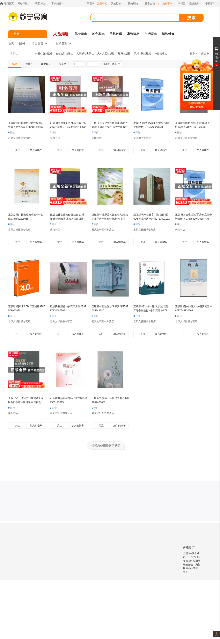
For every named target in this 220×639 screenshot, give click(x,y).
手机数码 (116, 34)
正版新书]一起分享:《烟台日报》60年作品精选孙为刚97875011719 (151, 218)
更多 (194, 53)
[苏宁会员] (150, 3)
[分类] (27, 34)
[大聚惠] (60, 34)
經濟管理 (61, 43)
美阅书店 (55, 137)
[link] (14, 64)
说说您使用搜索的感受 (105, 445)
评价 (11, 132)
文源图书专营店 (142, 137)
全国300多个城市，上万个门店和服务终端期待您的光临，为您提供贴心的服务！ (191, 562)
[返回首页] (8, 3)
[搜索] (138, 17)
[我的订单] (117, 3)
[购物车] (166, 3)
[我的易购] (134, 3)
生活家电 (151, 34)
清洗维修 (168, 34)
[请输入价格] (78, 64)
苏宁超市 (81, 34)
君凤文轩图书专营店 (19, 137)
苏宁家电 (98, 34)
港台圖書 (37, 43)
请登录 (91, 3)
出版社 (14, 53)
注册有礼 (102, 3)
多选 (205, 53)
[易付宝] (182, 3)
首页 (11, 43)
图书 (22, 43)
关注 (17, 150)
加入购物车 (36, 150)
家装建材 (133, 34)
